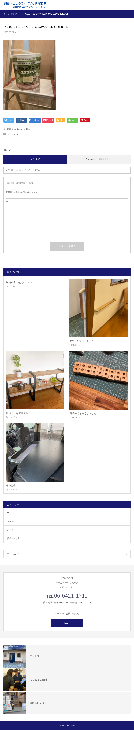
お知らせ (11, 521)
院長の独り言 (13, 538)
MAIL (67, 623)
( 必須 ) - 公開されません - (21, 192)
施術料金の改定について (19, 282)
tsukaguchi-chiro (22, 129)
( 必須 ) (20, 183)
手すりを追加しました (81, 341)
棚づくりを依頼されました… (22, 413)
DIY (9, 512)
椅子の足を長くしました (82, 413)
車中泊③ (11, 485)
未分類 (10, 530)
